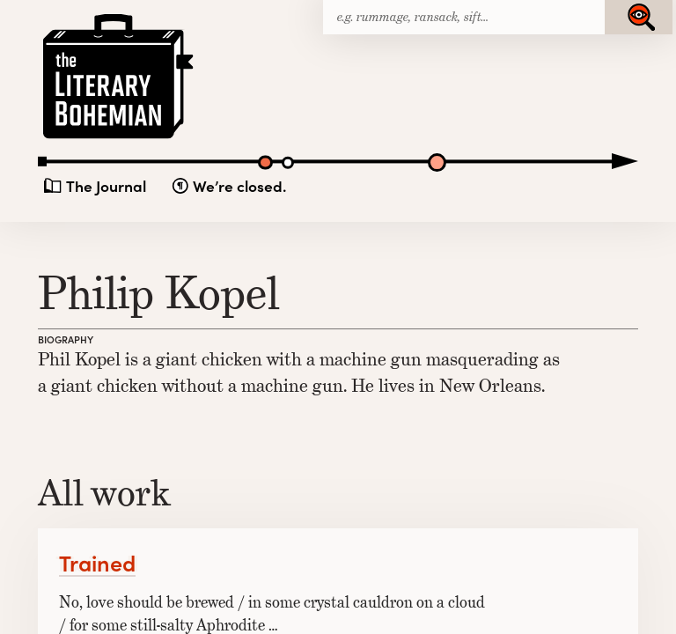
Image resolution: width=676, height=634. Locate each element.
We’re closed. (239, 186)
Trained (97, 562)
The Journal (106, 186)
